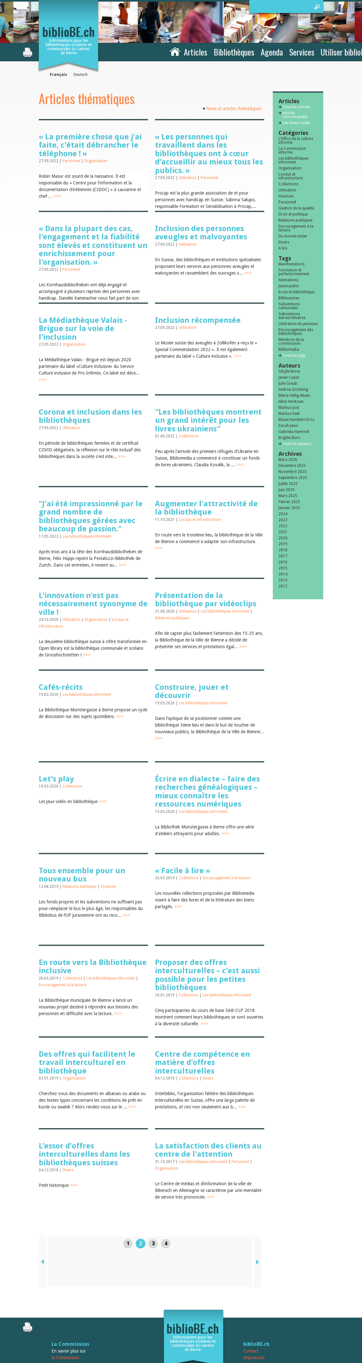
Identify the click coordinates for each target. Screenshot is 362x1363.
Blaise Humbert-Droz (296, 420)
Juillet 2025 (288, 484)
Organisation (95, 161)
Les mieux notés (296, 123)
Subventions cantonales (289, 306)
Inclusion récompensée (198, 320)
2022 (282, 526)
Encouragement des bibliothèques (295, 332)
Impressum (254, 1321)
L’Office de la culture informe (295, 140)
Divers (208, 1078)
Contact (250, 1315)
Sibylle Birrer (289, 371)
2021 (282, 532)
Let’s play (56, 779)
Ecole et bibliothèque (296, 292)
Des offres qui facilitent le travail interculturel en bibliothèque (87, 1062)
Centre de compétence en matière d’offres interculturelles (202, 1062)
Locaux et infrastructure (200, 519)
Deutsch (81, 74)
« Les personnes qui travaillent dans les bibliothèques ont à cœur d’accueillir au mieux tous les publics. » (209, 153)
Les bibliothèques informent (87, 536)
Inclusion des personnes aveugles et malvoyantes (201, 232)
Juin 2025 (286, 490)
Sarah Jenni (288, 426)
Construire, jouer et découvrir (192, 691)
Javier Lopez (288, 377)
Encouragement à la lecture (226, 878)
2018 (282, 550)
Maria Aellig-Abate (294, 395)
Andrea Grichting (293, 389)
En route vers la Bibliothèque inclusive (93, 966)
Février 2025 (289, 502)
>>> (57, 196)
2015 (282, 568)
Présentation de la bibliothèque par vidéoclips (205, 599)
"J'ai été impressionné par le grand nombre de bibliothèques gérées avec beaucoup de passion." (91, 516)
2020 (282, 538)
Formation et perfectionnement (293, 272)
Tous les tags (293, 355)
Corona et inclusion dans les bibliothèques (90, 416)
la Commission (65, 1321)
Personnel (72, 161)
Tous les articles (296, 107)
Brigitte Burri (289, 438)
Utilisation (188, 178)
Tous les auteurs (296, 444)
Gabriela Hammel (293, 432)
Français (58, 74)
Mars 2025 (287, 496)
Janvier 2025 (289, 508)
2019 (282, 544)
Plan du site (254, 1328)
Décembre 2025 (292, 466)
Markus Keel (288, 414)
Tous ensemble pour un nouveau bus (82, 874)
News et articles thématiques (233, 108)
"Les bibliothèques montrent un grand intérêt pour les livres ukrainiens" (208, 420)
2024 (282, 514)
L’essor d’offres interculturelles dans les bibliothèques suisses (84, 1154)
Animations (288, 280)
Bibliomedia (288, 349)
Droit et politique (293, 214)
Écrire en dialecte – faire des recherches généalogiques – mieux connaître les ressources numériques (207, 791)
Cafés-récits (61, 687)
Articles (195, 52)
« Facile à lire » (182, 870)
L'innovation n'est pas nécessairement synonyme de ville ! (93, 604)
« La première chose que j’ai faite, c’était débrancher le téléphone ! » (90, 145)
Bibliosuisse (288, 298)
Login (248, 1335)
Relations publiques (172, 618)
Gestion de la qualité (296, 208)
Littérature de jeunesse (298, 324)
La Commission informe (292, 150)
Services (301, 52)
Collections (188, 436)
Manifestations (291, 264)
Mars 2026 (287, 460)
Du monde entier (292, 236)
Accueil (175, 51)
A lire (282, 248)
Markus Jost (288, 407)
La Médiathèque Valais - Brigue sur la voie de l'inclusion (83, 329)
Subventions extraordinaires (291, 316)
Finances (108, 886)
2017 (282, 556)
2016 (282, 562)
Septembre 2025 (292, 478)
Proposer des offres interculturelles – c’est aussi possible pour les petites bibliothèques (207, 975)
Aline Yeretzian (291, 401)
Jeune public (288, 286)
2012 (282, 586)
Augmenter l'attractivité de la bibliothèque (206, 507)
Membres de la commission (291, 341)
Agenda (272, 52)
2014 (282, 574)
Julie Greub (287, 383)
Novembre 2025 (292, 472)
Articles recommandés (295, 115)
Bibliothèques (234, 52)
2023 (282, 520)
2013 (282, 580)
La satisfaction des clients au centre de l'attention (208, 1150)
